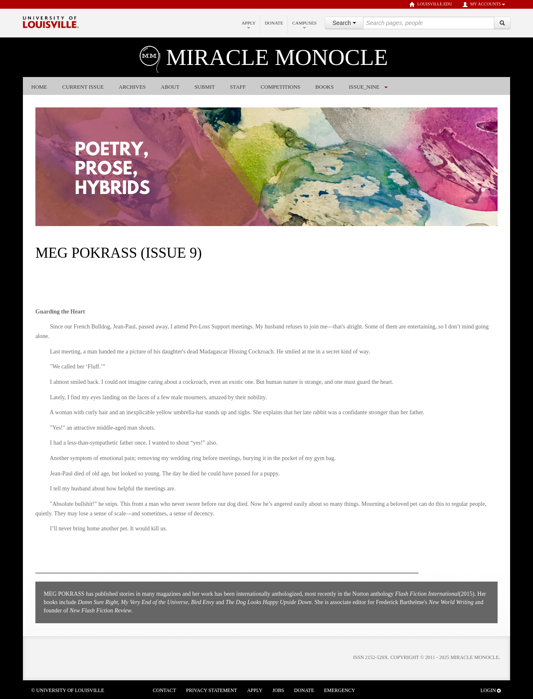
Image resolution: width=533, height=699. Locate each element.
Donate (274, 22)
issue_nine (364, 87)
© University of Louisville (67, 690)
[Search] (502, 23)
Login (491, 690)
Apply (249, 24)
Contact (164, 690)
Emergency (339, 690)
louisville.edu (430, 4)
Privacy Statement (211, 690)
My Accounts (483, 4)
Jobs (278, 690)
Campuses (304, 24)
